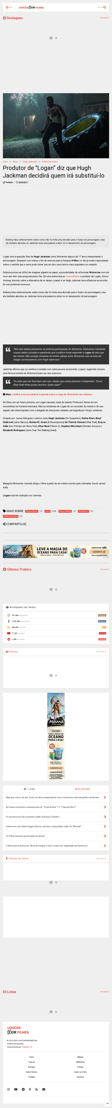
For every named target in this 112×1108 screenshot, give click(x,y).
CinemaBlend (72, 276)
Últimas (12, 651)
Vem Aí (32, 1062)
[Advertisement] (56, 68)
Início (5, 161)
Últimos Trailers (17, 569)
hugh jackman (30, 161)
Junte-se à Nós (80, 1072)
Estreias (31, 1067)
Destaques (13, 18)
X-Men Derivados (50, 161)
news (15, 161)
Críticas (80, 1067)
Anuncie (80, 1077)
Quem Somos (31, 1072)
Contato (31, 1077)
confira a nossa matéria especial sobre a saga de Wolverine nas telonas (52, 394)
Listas (9, 992)
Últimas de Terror (17, 858)
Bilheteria (80, 1062)
